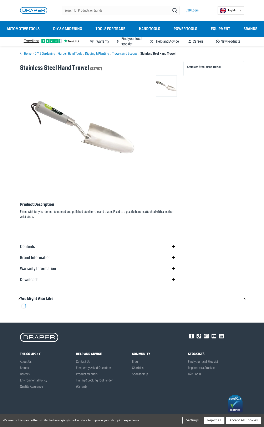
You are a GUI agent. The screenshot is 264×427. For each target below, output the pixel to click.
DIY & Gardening (67, 28)
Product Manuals (86, 374)
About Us (25, 361)
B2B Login (192, 10)
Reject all (214, 420)
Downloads (29, 279)
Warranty (81, 386)
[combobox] (231, 10)
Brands (250, 28)
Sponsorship (140, 374)
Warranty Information (38, 268)
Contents (27, 246)
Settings (192, 420)
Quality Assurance (31, 386)
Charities (137, 368)
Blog (135, 361)
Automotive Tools (23, 28)
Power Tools (185, 28)
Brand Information (35, 257)
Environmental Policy (33, 380)
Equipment (220, 28)
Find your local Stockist (203, 361)
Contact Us (83, 361)
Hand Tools (149, 28)
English (227, 10)
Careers (25, 374)
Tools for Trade (110, 28)
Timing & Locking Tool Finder (94, 380)
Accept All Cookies (243, 420)
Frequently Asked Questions (93, 368)
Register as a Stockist (201, 368)
